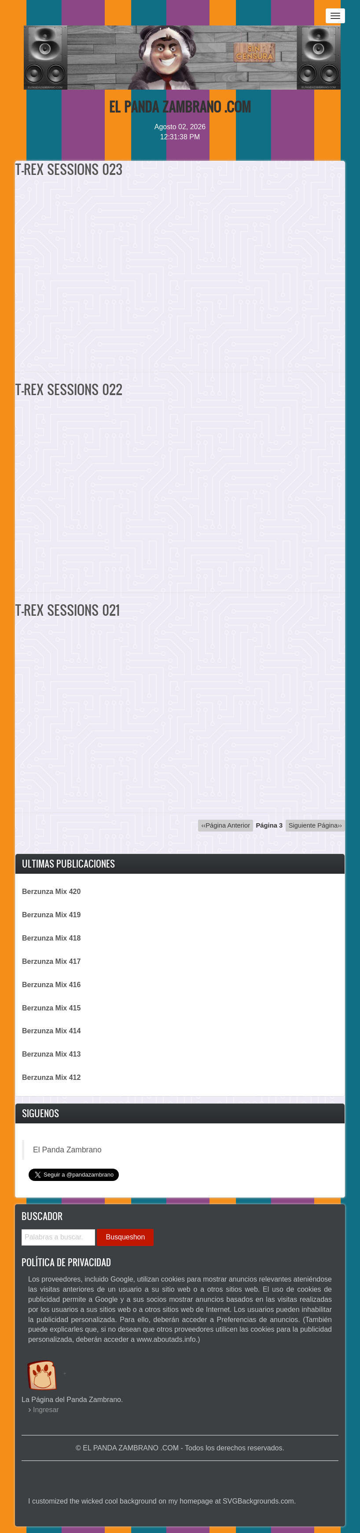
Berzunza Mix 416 (51, 984)
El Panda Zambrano (67, 1149)
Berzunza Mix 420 (51, 891)
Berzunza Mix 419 (51, 915)
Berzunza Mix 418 (51, 938)
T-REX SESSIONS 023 (68, 169)
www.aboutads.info (165, 1339)
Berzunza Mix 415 (51, 1008)
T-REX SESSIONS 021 (67, 609)
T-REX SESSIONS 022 (68, 389)
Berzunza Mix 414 (51, 1031)
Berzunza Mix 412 (51, 1077)
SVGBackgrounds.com (258, 1501)
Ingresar (46, 1409)
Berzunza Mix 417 (51, 961)
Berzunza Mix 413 (51, 1054)
